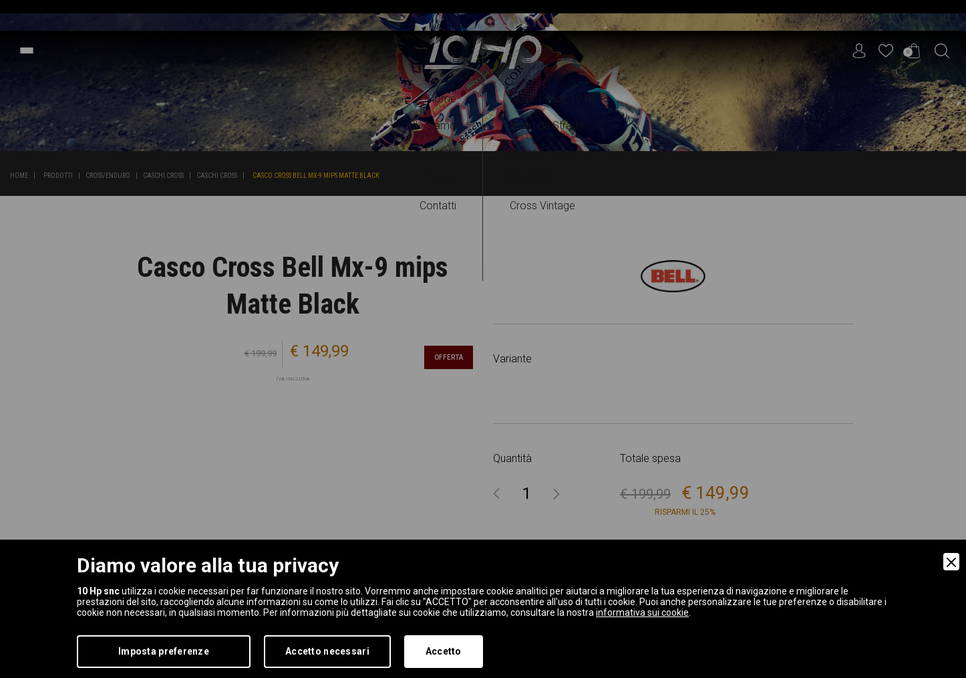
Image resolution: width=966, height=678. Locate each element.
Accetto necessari (327, 651)
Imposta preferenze (163, 651)
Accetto (444, 651)
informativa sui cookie (642, 612)
